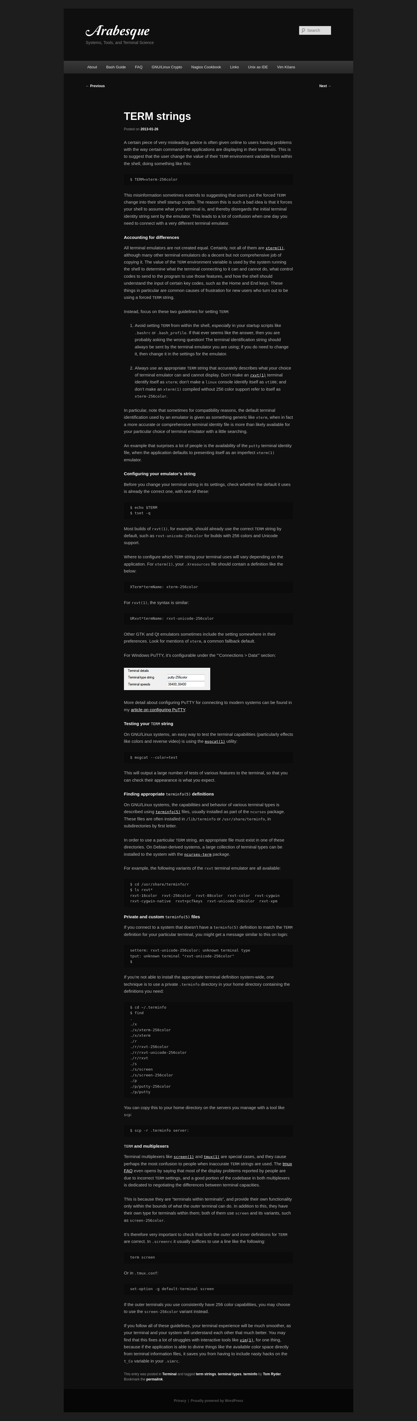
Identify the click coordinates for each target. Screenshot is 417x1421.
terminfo (250, 1374)
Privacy (180, 1401)
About (92, 67)
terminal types (229, 1374)
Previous (95, 86)
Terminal (169, 1374)
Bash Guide (116, 67)
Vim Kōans (286, 67)
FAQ (138, 67)
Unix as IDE (258, 67)
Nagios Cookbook (206, 67)
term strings (206, 1374)
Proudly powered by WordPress (217, 1401)
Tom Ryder (272, 1374)
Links (234, 67)
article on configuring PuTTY (158, 709)
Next (325, 86)
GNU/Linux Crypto (167, 67)
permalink (154, 1379)
